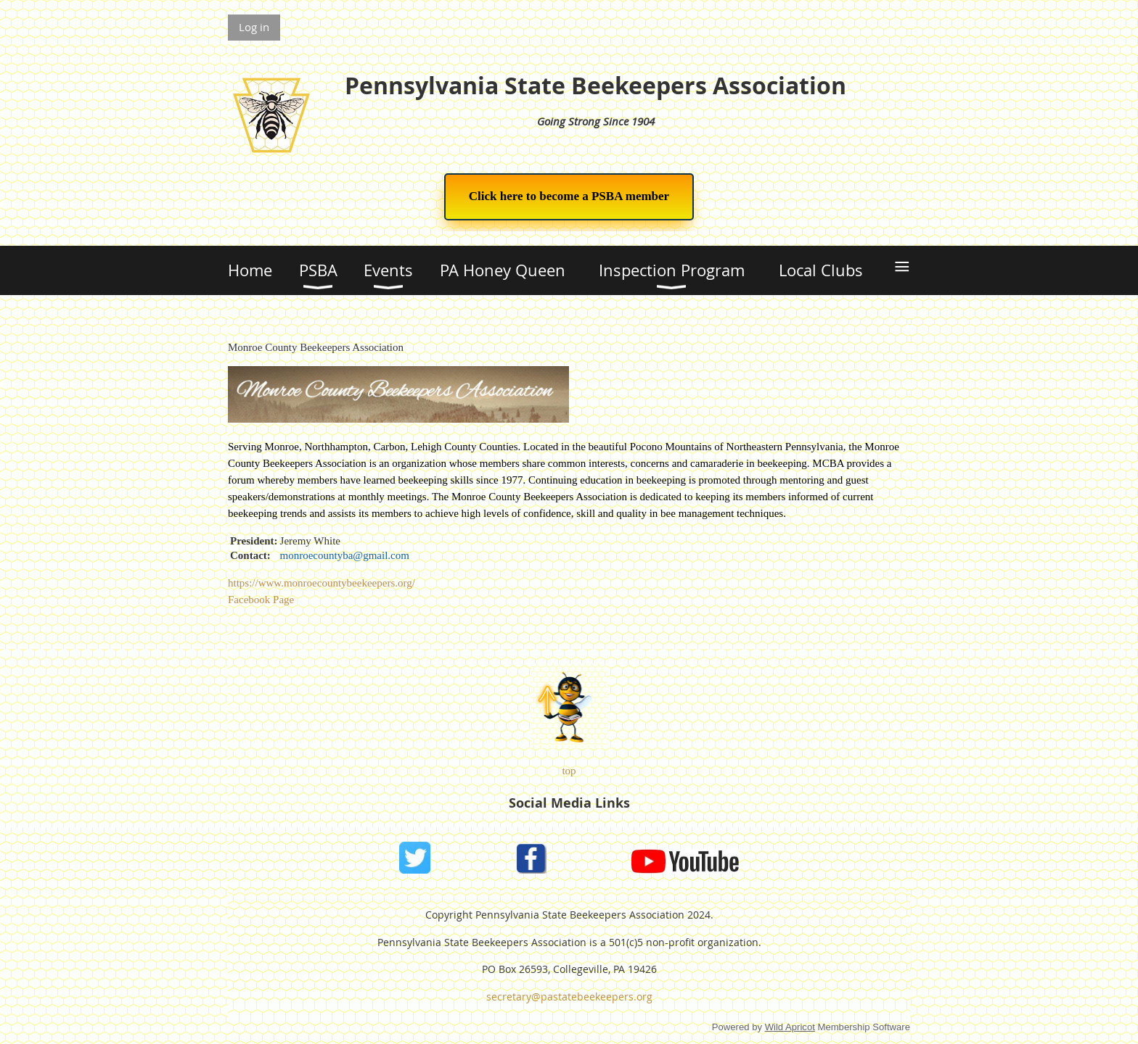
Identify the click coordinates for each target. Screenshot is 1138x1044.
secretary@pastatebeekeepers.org (569, 996)
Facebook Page (261, 599)
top (569, 770)
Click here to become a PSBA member (569, 196)
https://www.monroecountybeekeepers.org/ (321, 583)
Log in (254, 27)
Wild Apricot (790, 1027)
